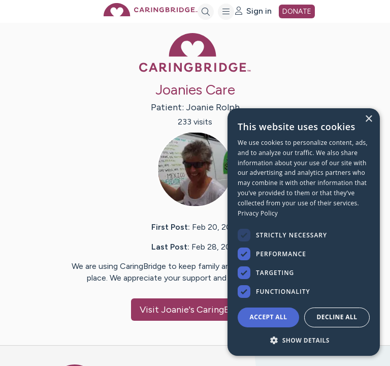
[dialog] (304, 232)
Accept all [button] (268, 317)
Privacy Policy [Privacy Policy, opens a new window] (258, 213)
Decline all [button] (337, 317)
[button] (304, 340)
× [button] (368, 119)
